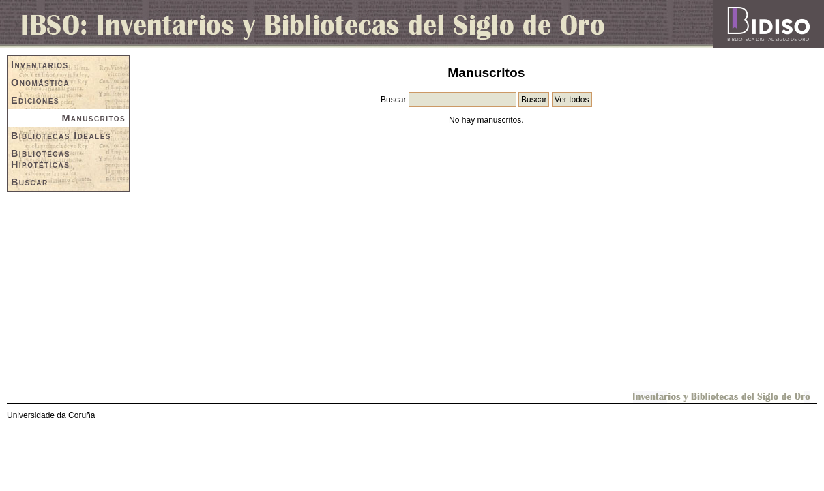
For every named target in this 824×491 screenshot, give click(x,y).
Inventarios (40, 64)
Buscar (29, 182)
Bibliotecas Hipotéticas (40, 159)
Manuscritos (93, 118)
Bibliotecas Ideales (61, 135)
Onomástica (40, 82)
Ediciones (35, 100)
